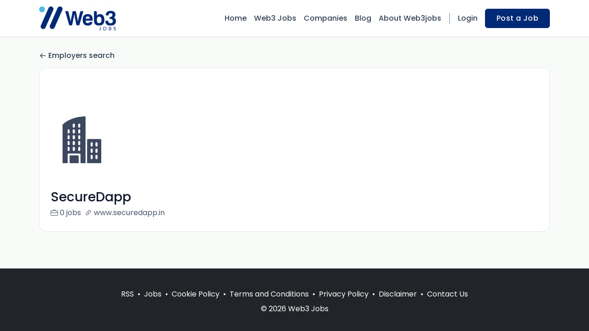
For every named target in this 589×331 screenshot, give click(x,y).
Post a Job (517, 18)
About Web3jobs (410, 18)
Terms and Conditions (269, 294)
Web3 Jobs (275, 18)
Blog (363, 18)
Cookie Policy (195, 294)
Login (468, 18)
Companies (325, 18)
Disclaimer (398, 294)
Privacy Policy (344, 294)
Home (236, 18)
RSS (127, 294)
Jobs (153, 294)
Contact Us (447, 294)
